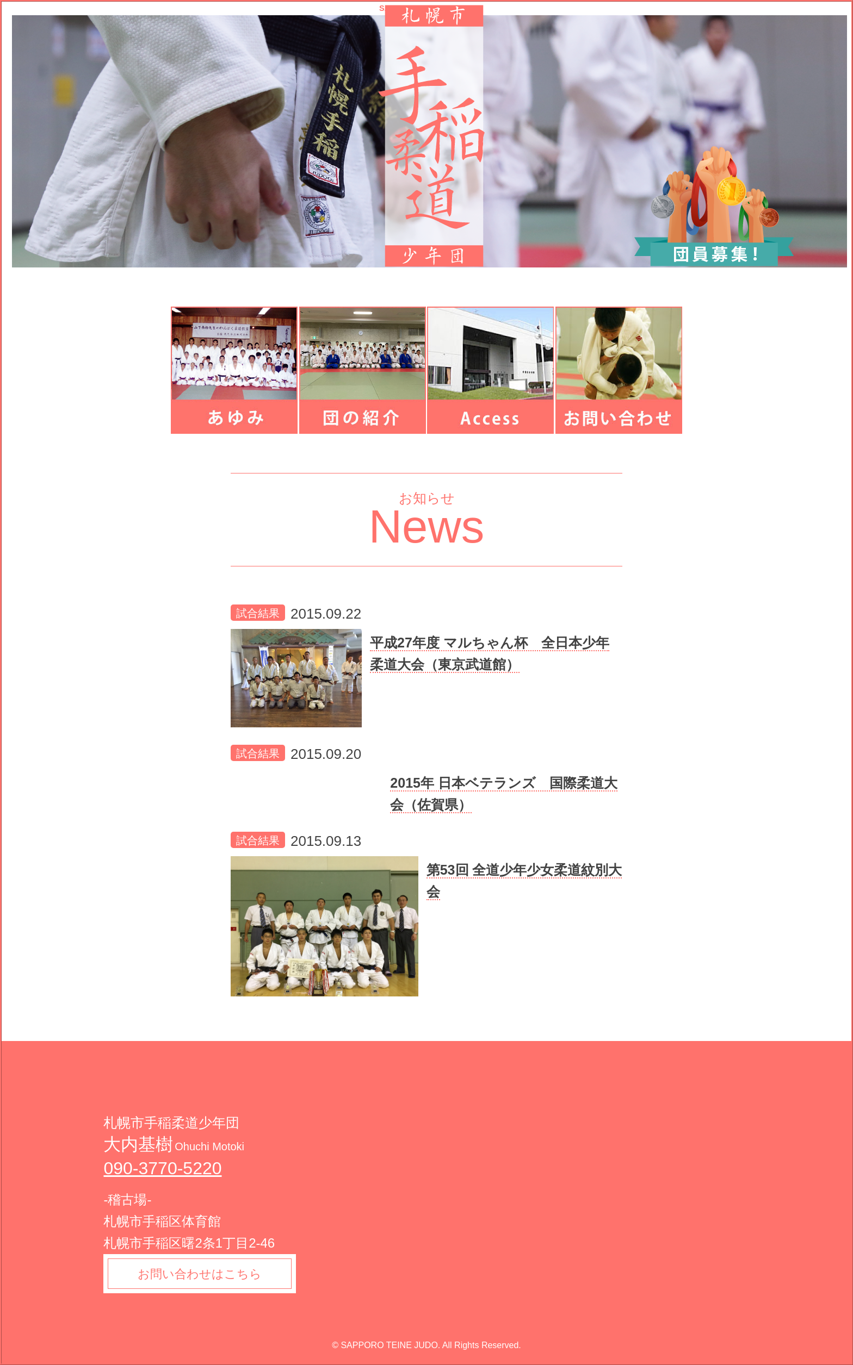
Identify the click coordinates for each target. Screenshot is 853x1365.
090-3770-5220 (162, 1168)
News (427, 526)
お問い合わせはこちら (200, 1274)
